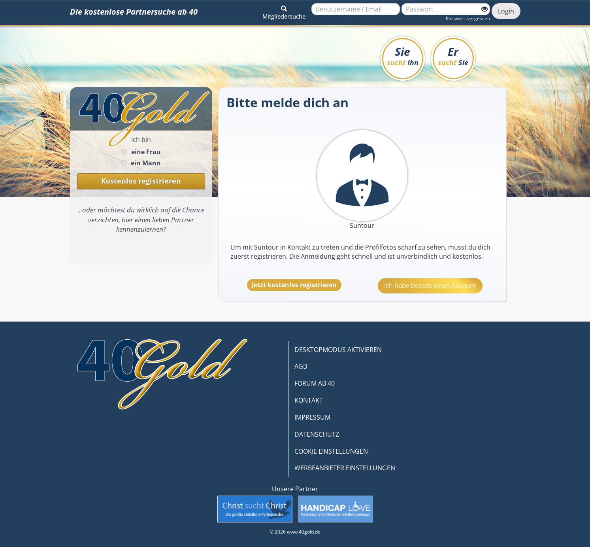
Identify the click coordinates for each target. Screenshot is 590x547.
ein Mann (146, 163)
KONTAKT (308, 400)
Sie (402, 55)
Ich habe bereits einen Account (430, 285)
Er (453, 55)
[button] (283, 11)
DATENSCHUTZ (316, 434)
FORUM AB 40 (314, 383)
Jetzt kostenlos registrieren (294, 284)
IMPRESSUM (312, 417)
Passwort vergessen (468, 18)
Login (506, 11)
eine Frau (146, 152)
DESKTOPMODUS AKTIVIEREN (338, 349)
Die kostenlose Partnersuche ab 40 (134, 11)
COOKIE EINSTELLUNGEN (331, 451)
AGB (300, 366)
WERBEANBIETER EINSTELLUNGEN (344, 468)
